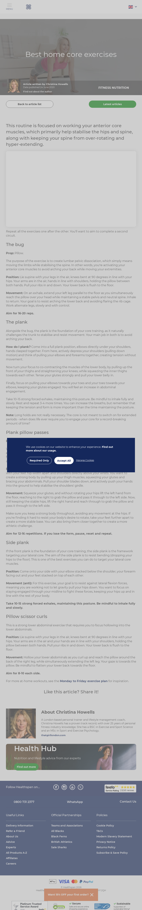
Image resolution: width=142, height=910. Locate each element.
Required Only (39, 460)
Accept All (64, 460)
